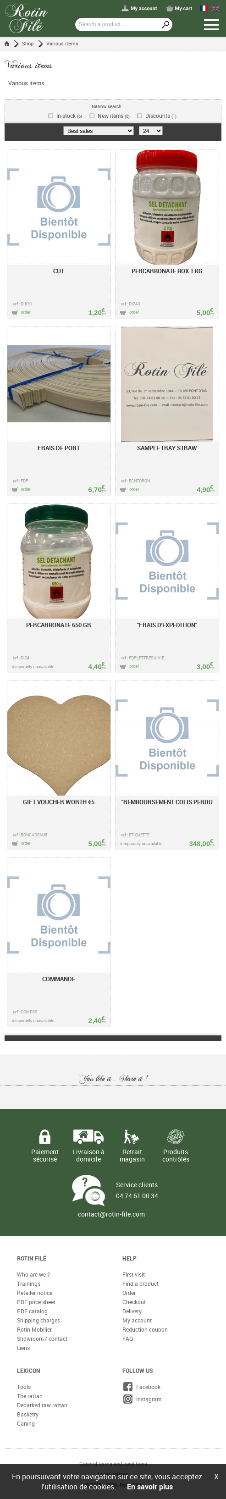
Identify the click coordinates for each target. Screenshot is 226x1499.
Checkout (134, 1301)
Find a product (140, 1283)
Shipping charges (38, 1320)
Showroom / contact (42, 1338)
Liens (23, 1347)
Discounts (160, 115)
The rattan (30, 1395)
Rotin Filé (31, 1258)
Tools (24, 1386)
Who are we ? (33, 1274)
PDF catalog (32, 1311)
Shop (27, 43)
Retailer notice (34, 1292)
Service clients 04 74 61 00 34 (137, 1190)
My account (137, 1320)
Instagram (141, 1399)
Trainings (28, 1283)
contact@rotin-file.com (111, 1214)
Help (129, 1258)
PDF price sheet (36, 1301)
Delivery (132, 1311)
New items (114, 115)
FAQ (127, 1338)
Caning (26, 1423)
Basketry (28, 1414)
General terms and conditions (113, 1463)
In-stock (69, 115)
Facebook (141, 1386)
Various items (62, 43)
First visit (133, 1274)
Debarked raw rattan (42, 1405)
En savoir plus (150, 1487)
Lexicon (28, 1370)
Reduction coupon (145, 1329)
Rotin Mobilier (34, 1329)
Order (129, 1292)
